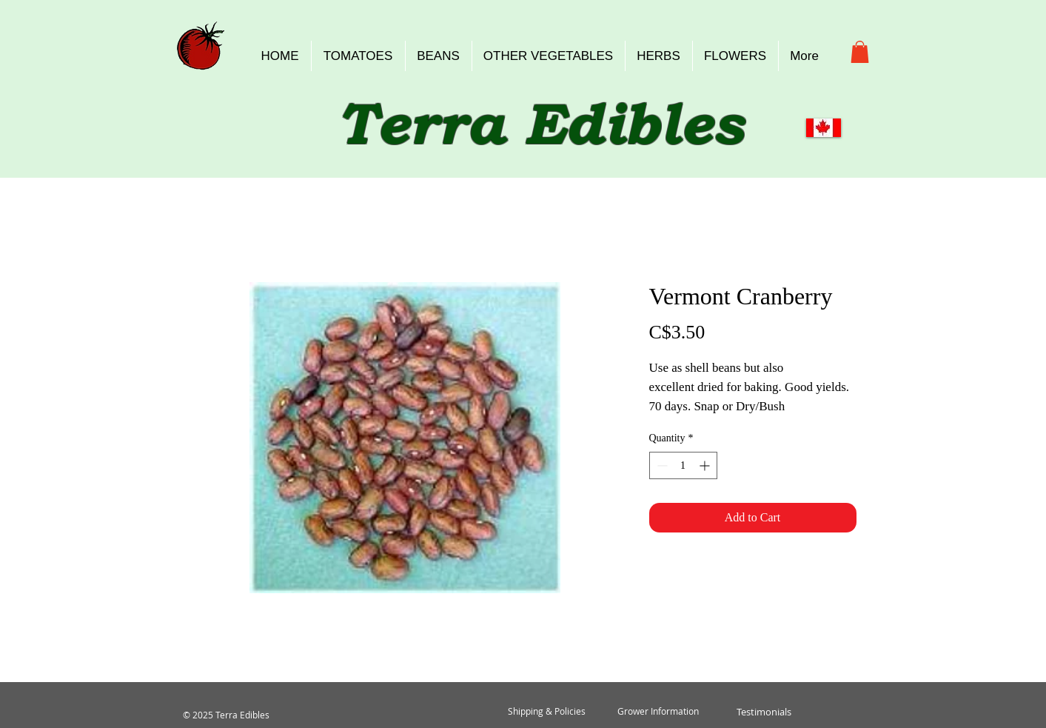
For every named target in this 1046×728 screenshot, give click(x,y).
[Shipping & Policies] (547, 712)
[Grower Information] (658, 712)
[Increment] (706, 465)
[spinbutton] (683, 465)
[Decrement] (660, 465)
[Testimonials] (764, 712)
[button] (860, 52)
